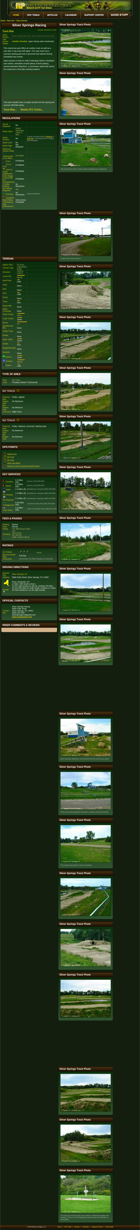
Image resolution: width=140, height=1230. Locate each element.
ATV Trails (68, 1227)
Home (3, 20)
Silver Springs (21, 20)
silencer (49, 137)
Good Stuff (109, 1227)
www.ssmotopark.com (22, 617)
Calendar (86, 1227)
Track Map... (10, 109)
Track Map (8, 31)
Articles (77, 1227)
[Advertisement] (29, 233)
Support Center (97, 1227)
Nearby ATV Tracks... (32, 109)
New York (10, 20)
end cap (30, 139)
